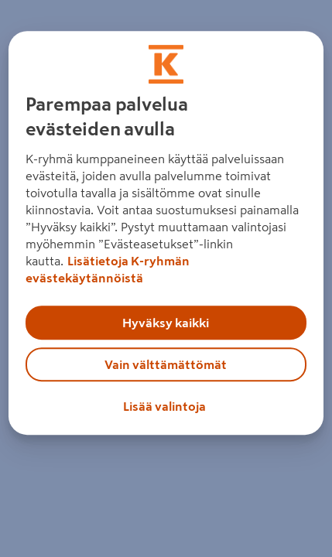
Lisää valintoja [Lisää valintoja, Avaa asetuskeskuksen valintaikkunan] (164, 406)
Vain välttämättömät (165, 364)
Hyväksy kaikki (165, 322)
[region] (166, 233)
